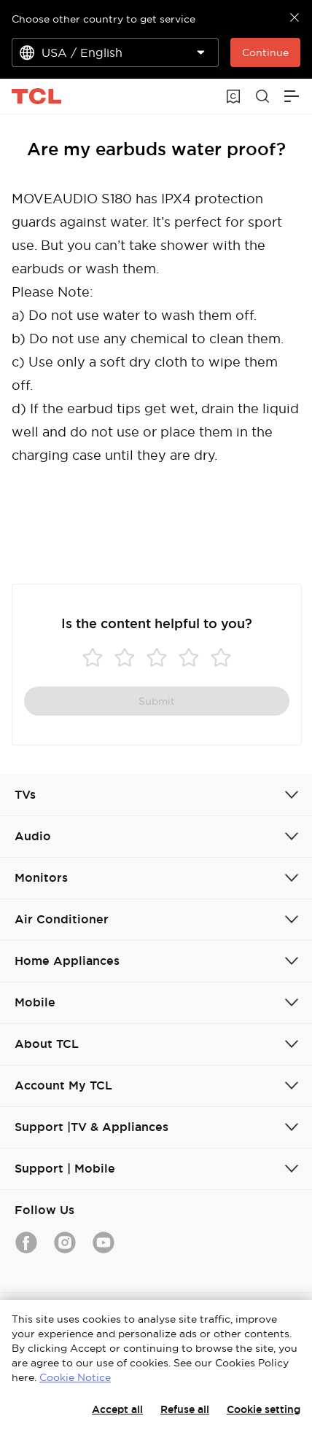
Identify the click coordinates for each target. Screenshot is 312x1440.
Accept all (117, 1409)
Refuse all (184, 1409)
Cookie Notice (75, 1377)
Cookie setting (263, 1409)
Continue (265, 52)
